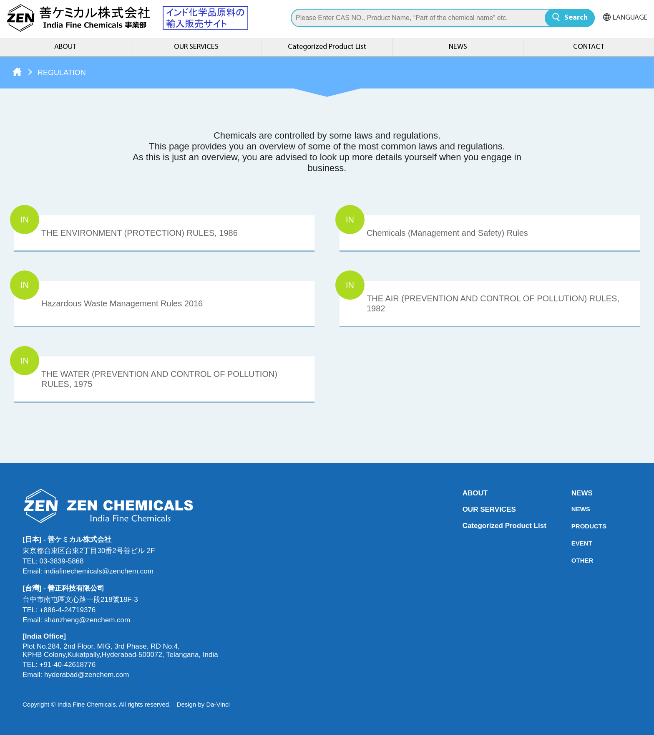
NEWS (458, 47)
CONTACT (588, 47)
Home (17, 72)
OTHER (573, 560)
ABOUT (65, 47)
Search (576, 18)
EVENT (573, 543)
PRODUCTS (573, 526)
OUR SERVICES (196, 47)
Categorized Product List (327, 47)
